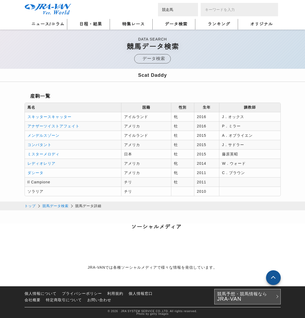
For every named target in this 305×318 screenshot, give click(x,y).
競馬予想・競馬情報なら (242, 297)
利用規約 (115, 293)
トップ (30, 206)
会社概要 (33, 300)
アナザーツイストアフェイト (53, 126)
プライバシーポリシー (82, 293)
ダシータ (35, 172)
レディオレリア (41, 163)
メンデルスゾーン (43, 135)
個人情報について (41, 293)
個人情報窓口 (141, 293)
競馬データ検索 (55, 206)
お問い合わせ (99, 300)
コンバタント (39, 144)
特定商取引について (64, 300)
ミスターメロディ (43, 154)
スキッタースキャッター (49, 116)
